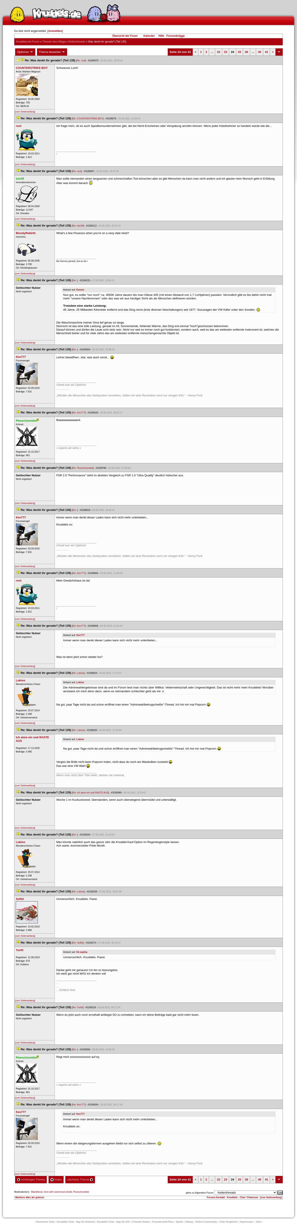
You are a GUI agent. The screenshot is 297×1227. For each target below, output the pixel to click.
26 (246, 52)
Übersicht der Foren (125, 35)
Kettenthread (77, 41)
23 (225, 52)
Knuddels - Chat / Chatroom (242, 1197)
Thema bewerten (52, 52)
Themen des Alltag (53, 41)
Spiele (179, 1221)
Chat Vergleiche (228, 1221)
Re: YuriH (77, 1007)
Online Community (206, 1221)
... (212, 52)
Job (258, 1221)
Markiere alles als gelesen (29, 1197)
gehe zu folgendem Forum (199, 1192)
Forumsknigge (176, 35)
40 (259, 52)
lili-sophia (81, 952)
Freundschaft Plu (162, 1221)
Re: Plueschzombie (83, 468)
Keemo (80, 289)
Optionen (25, 52)
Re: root (81, 60)
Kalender (149, 35)
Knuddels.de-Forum (27, 41)
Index (56, 1179)
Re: (75, 280)
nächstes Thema (80, 1179)
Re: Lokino (78, 673)
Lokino (80, 682)
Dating (189, 1221)
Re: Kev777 (79, 412)
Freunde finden (140, 1221)
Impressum (246, 1221)
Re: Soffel (78, 942)
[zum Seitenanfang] (25, 111)
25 (239, 52)
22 (218, 52)
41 (266, 52)
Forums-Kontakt (216, 1197)
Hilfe (161, 35)
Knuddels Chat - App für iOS (113, 1221)
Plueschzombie (81, 1191)
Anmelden (55, 31)
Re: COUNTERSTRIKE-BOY (88, 118)
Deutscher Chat (45, 1221)
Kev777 (80, 635)
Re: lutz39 (78, 225)
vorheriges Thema (31, 1179)
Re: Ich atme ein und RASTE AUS (90, 792)
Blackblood (36, 1191)
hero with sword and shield (58, 1191)
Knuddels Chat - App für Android (75, 1221)
